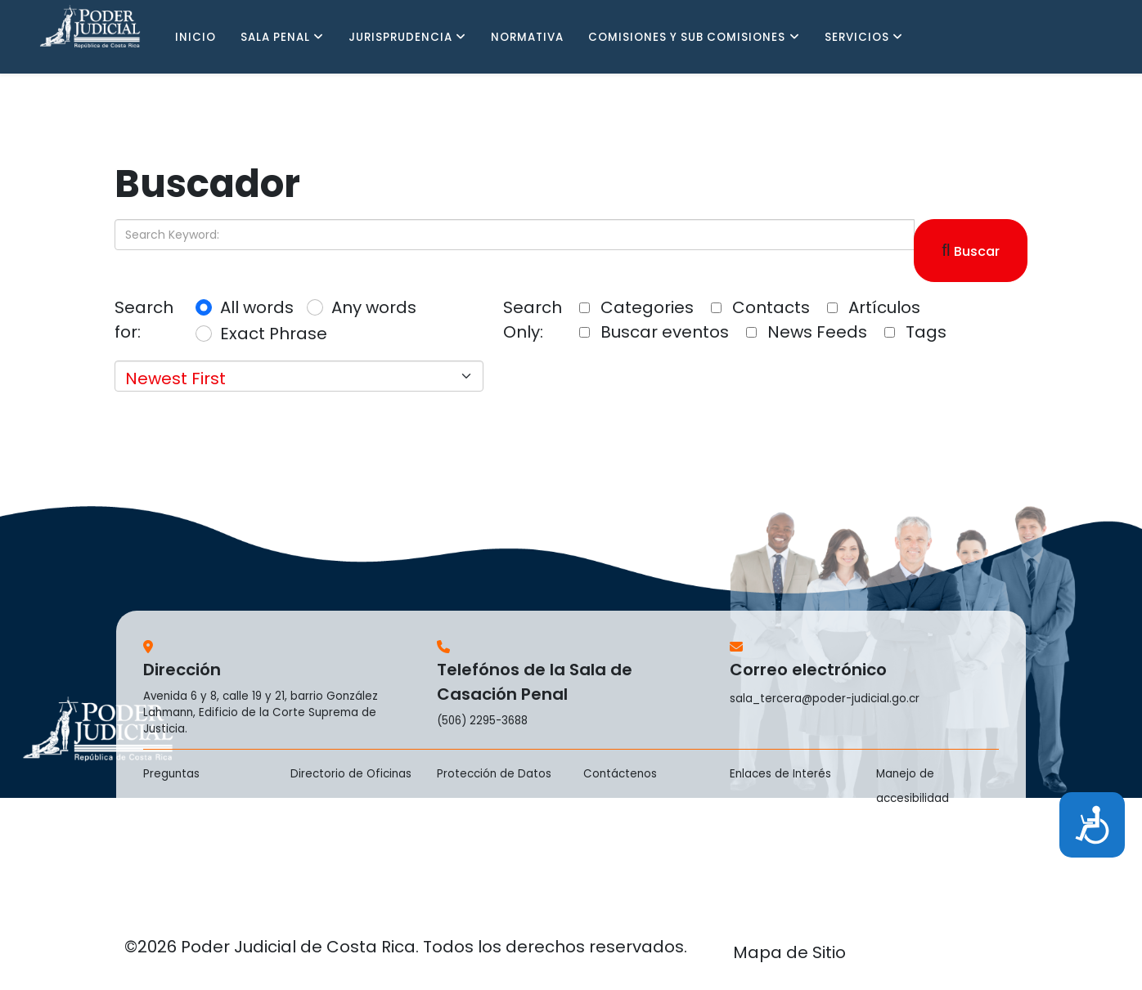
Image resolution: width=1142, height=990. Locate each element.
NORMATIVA (527, 37)
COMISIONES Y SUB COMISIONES (686, 37)
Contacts (760, 307)
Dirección (182, 669)
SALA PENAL (275, 37)
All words (257, 307)
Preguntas (171, 774)
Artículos (873, 307)
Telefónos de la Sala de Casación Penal (534, 682)
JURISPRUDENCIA (400, 37)
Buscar (971, 250)
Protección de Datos (494, 774)
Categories (636, 307)
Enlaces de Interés (780, 774)
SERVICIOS (857, 37)
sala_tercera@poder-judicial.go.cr (824, 698)
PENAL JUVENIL (219, 111)
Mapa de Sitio (789, 952)
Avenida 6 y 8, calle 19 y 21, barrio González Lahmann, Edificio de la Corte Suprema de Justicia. (260, 712)
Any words (373, 307)
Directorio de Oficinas (350, 774)
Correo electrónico (808, 669)
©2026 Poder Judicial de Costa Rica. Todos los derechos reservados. (405, 946)
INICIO (195, 37)
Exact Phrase (273, 333)
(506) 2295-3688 (482, 720)
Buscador (207, 183)
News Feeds (806, 331)
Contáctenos (620, 774)
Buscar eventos (654, 331)
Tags (915, 331)
